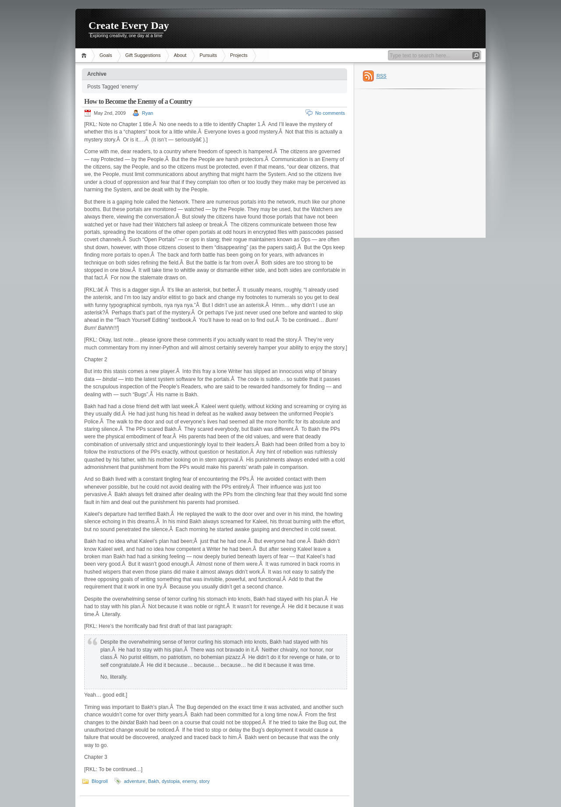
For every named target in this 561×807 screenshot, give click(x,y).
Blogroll (100, 781)
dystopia (171, 781)
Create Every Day (129, 25)
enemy (189, 781)
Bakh (153, 781)
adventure (135, 781)
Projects (239, 55)
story (204, 781)
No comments (330, 113)
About (180, 55)
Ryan (147, 113)
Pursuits (208, 55)
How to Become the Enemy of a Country (138, 101)
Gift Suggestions (143, 55)
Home (85, 55)
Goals (105, 55)
